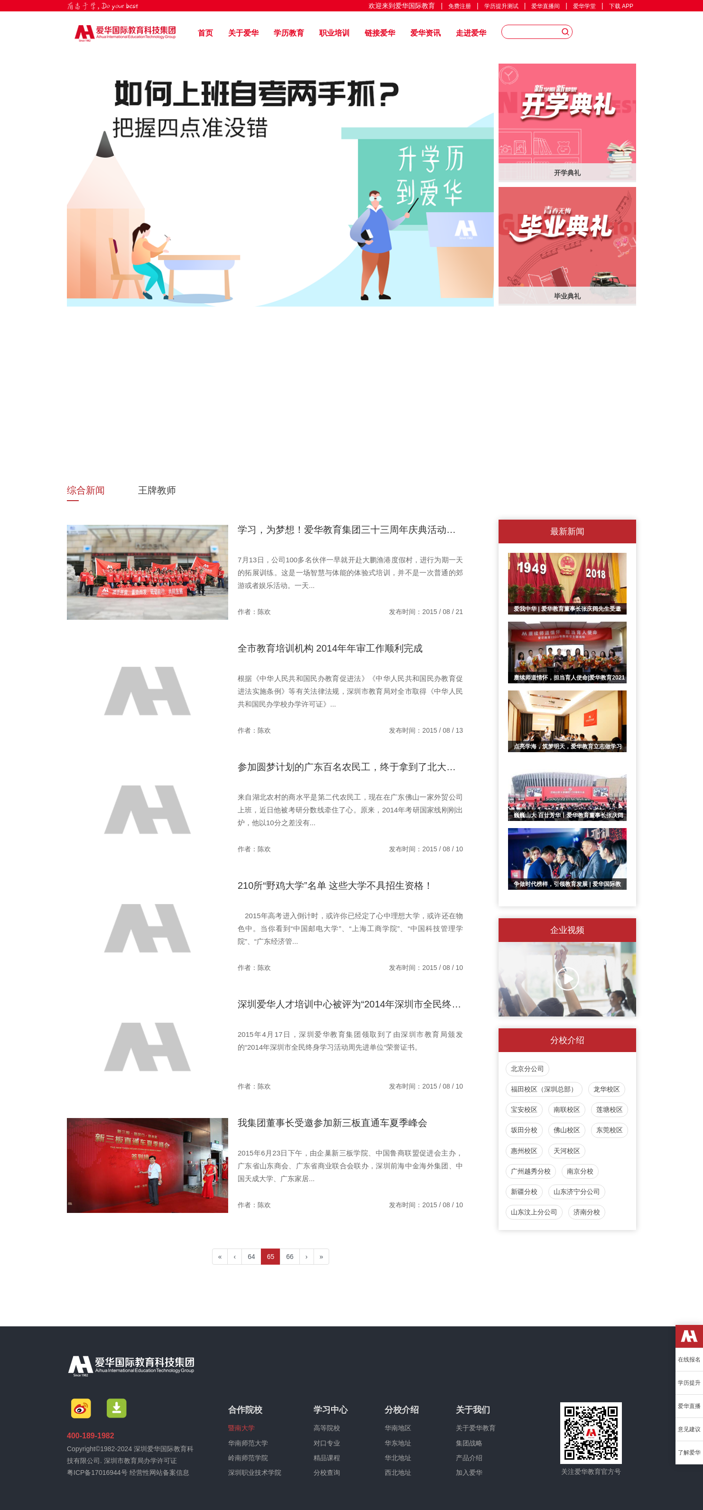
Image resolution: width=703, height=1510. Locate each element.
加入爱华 (469, 1472)
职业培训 (334, 33)
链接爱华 (380, 33)
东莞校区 (609, 1130)
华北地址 (398, 1458)
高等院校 (327, 1428)
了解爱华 (689, 1452)
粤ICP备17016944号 (97, 1472)
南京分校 (580, 1171)
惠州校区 (524, 1151)
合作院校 (245, 1410)
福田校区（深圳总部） (544, 1089)
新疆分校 (524, 1191)
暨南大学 (241, 1428)
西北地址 (398, 1472)
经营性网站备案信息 (159, 1472)
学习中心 (331, 1410)
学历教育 (289, 33)
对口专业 (327, 1443)
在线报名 (689, 1359)
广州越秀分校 (531, 1171)
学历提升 (689, 1383)
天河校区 (567, 1151)
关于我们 (473, 1410)
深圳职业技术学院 (254, 1472)
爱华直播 (689, 1406)
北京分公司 (527, 1068)
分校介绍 (402, 1410)
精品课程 (327, 1458)
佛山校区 (567, 1130)
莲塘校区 (609, 1109)
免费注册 (459, 6)
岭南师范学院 (248, 1458)
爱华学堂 (584, 6)
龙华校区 (606, 1089)
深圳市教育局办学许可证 (140, 1460)
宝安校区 (524, 1109)
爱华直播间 (545, 6)
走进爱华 (471, 33)
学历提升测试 (501, 6)
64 (251, 1256)
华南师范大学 (248, 1443)
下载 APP (621, 6)
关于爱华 (243, 33)
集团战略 (469, 1443)
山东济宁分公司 (577, 1191)
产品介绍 (469, 1458)
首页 (205, 33)
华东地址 (398, 1443)
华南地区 (398, 1428)
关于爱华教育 (476, 1428)
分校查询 (327, 1472)
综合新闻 (86, 490)
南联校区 (567, 1109)
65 (271, 1256)
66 (290, 1256)
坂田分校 (524, 1130)
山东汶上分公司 (534, 1212)
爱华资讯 (425, 33)
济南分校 (587, 1212)
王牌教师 (157, 490)
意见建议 (689, 1429)
